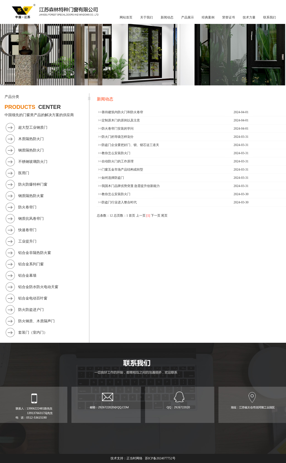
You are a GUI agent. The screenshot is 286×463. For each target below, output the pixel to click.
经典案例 (208, 17)
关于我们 (146, 17)
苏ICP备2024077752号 (160, 458)
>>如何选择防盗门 (111, 177)
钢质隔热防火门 (31, 150)
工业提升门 (27, 241)
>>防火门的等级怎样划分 (116, 136)
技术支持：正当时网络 (126, 458)
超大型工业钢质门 (32, 127)
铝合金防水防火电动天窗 (38, 287)
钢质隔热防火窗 (31, 196)
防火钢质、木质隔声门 (36, 321)
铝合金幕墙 (27, 275)
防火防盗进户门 (31, 310)
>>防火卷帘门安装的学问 (116, 128)
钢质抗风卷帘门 (31, 218)
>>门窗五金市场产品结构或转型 (120, 169)
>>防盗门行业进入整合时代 (117, 202)
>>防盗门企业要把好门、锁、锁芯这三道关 (128, 145)
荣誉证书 (228, 17)
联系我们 (269, 17)
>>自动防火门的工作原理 (116, 161)
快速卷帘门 (27, 230)
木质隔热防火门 (31, 139)
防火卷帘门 (27, 207)
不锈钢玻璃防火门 (32, 162)
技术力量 (249, 17)
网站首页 (126, 17)
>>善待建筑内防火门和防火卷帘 (120, 112)
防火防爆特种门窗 (32, 184)
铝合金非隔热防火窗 (34, 253)
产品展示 (187, 17)
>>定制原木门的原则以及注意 (119, 120)
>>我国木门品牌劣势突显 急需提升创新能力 (129, 186)
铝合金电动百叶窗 (32, 298)
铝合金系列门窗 (31, 264)
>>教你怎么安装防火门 (114, 153)
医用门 (23, 173)
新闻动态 (167, 17)
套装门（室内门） (32, 332)
